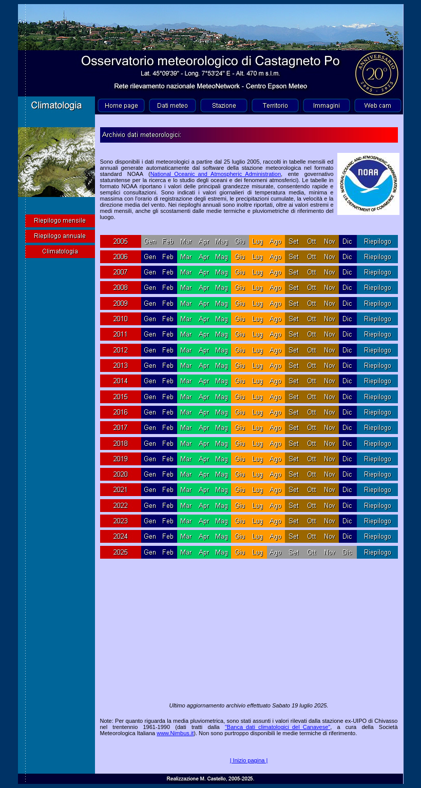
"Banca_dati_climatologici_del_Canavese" (277, 727)
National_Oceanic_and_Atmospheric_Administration (215, 174)
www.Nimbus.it (175, 733)
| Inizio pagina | (249, 760)
